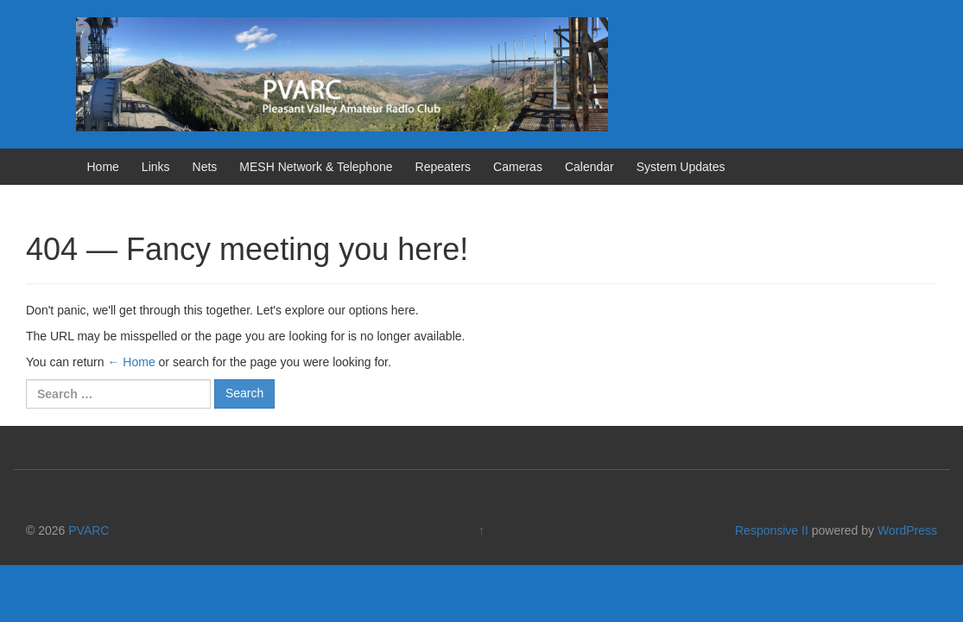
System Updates (681, 167)
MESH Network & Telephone (315, 167)
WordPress (907, 530)
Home (103, 167)
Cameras (517, 167)
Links (156, 167)
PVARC (88, 530)
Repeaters (443, 167)
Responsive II (771, 530)
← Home (131, 362)
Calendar (589, 167)
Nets (205, 167)
